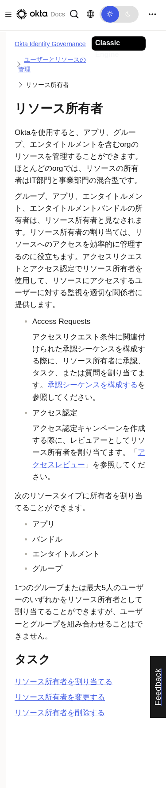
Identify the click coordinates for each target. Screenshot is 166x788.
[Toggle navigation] (152, 14)
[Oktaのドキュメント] (39, 14)
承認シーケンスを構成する (92, 385)
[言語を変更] (90, 14)
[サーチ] (74, 13)
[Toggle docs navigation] (6, 14)
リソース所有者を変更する (60, 697)
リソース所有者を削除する (60, 713)
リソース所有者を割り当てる (63, 682)
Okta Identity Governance (50, 43)
